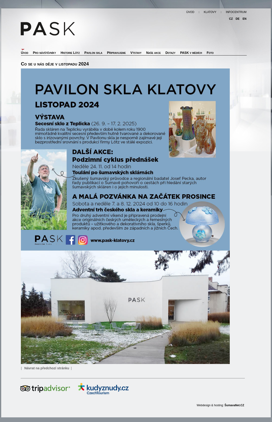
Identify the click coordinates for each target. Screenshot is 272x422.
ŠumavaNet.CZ (234, 405)
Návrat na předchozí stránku (46, 368)
